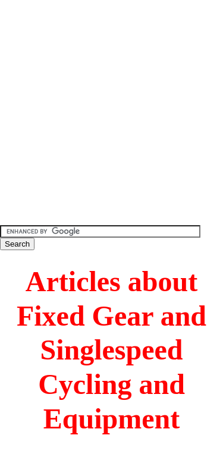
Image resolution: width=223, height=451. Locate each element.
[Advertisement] (111, 111)
